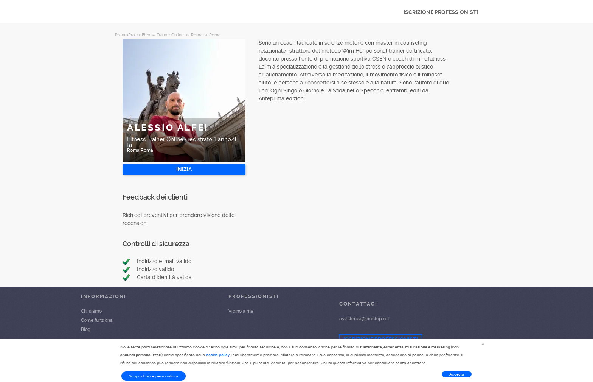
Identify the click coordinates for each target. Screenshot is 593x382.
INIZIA (184, 169)
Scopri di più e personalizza (153, 376)
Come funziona (97, 320)
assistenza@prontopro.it (364, 318)
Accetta (456, 374)
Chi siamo (91, 311)
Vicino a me (240, 311)
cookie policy (218, 355)
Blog (85, 329)
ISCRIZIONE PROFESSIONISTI (441, 12)
